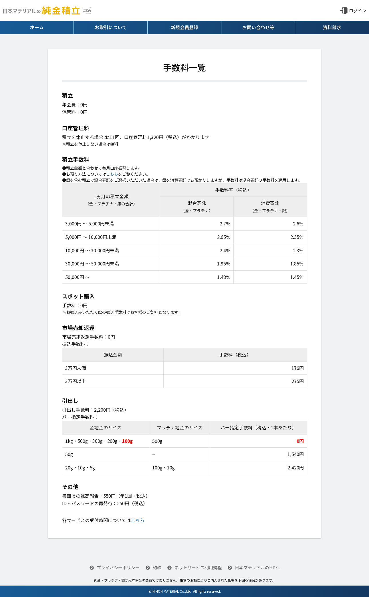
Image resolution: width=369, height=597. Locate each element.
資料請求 (332, 27)
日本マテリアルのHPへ (254, 567)
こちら (112, 174)
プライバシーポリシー (115, 567)
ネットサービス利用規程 (194, 567)
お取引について (111, 27)
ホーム (37, 27)
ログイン (357, 10)
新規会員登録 (184, 27)
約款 (153, 567)
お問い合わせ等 (258, 27)
